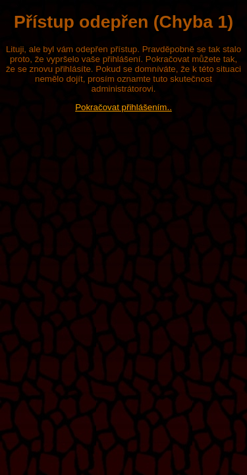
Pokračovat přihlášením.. (123, 107)
